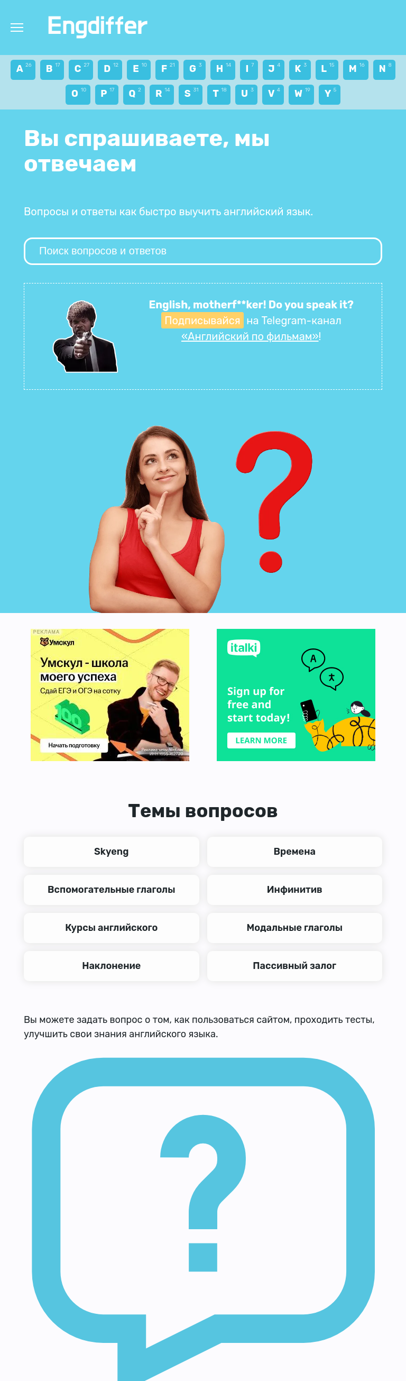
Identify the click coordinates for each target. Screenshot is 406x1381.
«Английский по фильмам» (250, 336)
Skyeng (111, 851)
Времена (295, 851)
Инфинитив (294, 889)
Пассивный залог (294, 966)
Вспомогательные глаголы (111, 889)
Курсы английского (111, 928)
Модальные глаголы (294, 928)
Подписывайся (202, 320)
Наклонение (111, 966)
